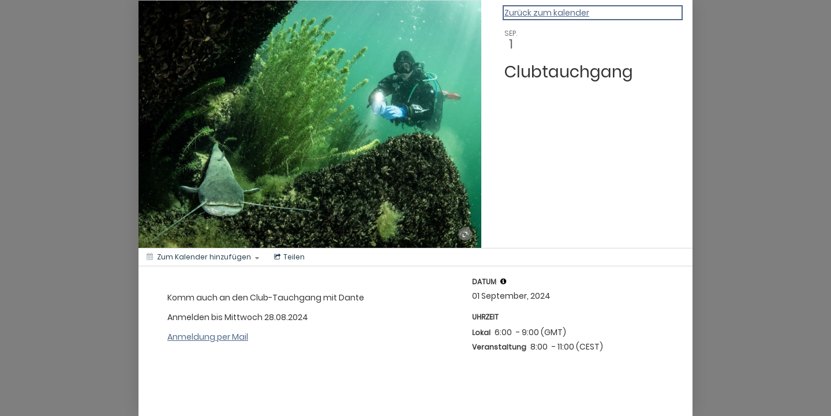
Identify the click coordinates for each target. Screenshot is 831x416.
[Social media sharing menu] (288, 257)
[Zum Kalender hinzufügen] (202, 257)
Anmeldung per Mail (207, 337)
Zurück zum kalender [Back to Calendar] (546, 12)
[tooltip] (503, 281)
